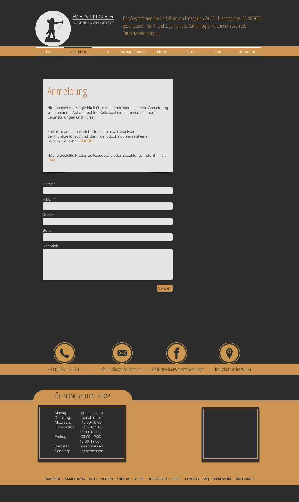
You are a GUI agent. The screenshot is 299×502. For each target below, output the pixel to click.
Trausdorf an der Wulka (233, 369)
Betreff (48, 230)
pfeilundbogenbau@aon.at (121, 369)
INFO (93, 479)
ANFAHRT (124, 479)
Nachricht (51, 246)
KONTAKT (192, 479)
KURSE (85, 141)
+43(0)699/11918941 (62, 369)
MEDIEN (106, 479)
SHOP (176, 479)
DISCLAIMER (244, 479)
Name (48, 184)
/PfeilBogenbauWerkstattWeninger (177, 369)
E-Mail (48, 199)
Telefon (49, 215)
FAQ (51, 160)
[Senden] (165, 288)
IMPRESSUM (221, 479)
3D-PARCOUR (158, 479)
